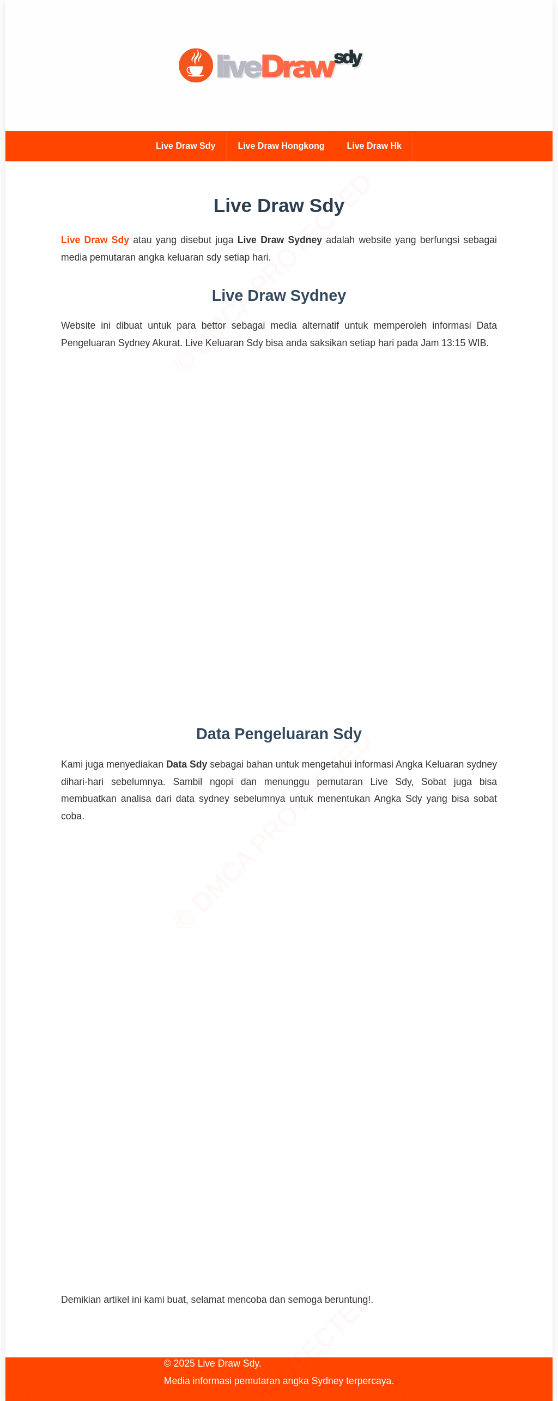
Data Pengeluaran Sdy (279, 733)
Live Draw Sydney (279, 295)
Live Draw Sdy (185, 145)
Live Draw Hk (374, 145)
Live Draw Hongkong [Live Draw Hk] (281, 145)
